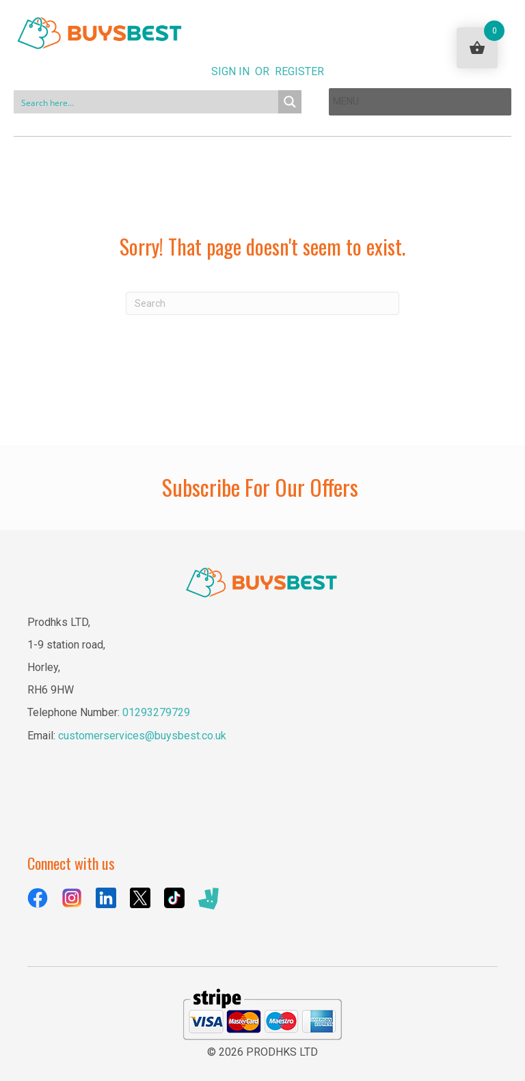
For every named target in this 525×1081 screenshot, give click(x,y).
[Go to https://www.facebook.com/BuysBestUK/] (37, 898)
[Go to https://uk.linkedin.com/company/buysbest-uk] (106, 898)
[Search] (262, 303)
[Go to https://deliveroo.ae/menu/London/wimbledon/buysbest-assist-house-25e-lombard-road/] (208, 899)
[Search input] (146, 102)
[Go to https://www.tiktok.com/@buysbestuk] (174, 898)
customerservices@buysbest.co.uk (142, 735)
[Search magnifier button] (289, 101)
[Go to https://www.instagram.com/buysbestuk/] (72, 898)
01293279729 (156, 712)
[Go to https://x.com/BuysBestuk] (140, 898)
